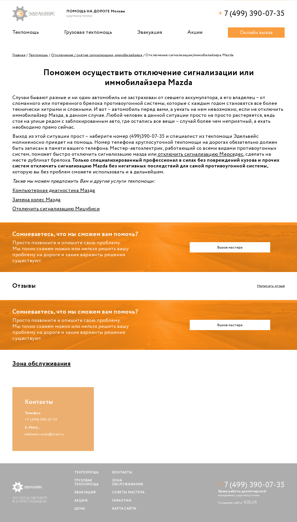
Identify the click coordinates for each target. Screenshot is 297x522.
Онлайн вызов (256, 32)
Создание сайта (237, 503)
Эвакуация (149, 32)
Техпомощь (25, 32)
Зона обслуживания (41, 363)
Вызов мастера (230, 247)
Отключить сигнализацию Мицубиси (56, 209)
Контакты (122, 472)
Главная (18, 55)
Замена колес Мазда (36, 199)
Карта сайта (124, 508)
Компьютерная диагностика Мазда (53, 190)
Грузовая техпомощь (88, 32)
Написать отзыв (271, 286)
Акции (195, 32)
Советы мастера (128, 492)
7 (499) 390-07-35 (251, 13)
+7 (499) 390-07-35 (41, 419)
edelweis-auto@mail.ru (44, 434)
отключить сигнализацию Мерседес (200, 154)
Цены (79, 508)
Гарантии (121, 500)
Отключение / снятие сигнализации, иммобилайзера (96, 55)
